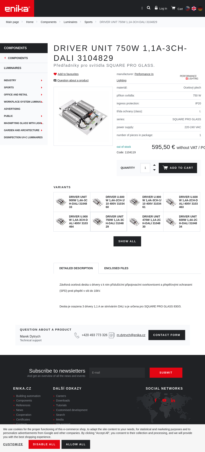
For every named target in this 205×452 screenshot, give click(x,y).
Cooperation (23, 414)
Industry (10, 80)
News (19, 410)
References (23, 405)
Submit (166, 372)
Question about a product (73, 80)
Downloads (63, 400)
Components (48, 22)
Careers (61, 396)
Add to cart (178, 168)
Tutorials (61, 405)
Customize (13, 444)
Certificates (23, 419)
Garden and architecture (21, 130)
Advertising (12, 109)
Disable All (44, 444)
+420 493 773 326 (94, 335)
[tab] (76, 268)
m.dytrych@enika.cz (131, 335)
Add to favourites (68, 74)
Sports (88, 22)
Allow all (76, 444)
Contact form (166, 335)
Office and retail (16, 94)
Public (8, 116)
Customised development (72, 410)
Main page (12, 22)
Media (60, 419)
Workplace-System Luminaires (25, 101)
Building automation (28, 396)
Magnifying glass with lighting (25, 123)
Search (60, 414)
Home (30, 22)
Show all (127, 241)
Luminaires (70, 22)
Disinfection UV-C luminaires (23, 137)
